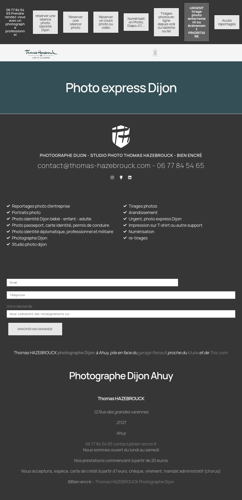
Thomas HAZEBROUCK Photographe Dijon (134, 481)
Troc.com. (219, 352)
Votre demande (19, 306)
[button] (155, 53)
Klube (193, 352)
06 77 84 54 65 (98, 444)
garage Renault (152, 352)
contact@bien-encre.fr (135, 444)
